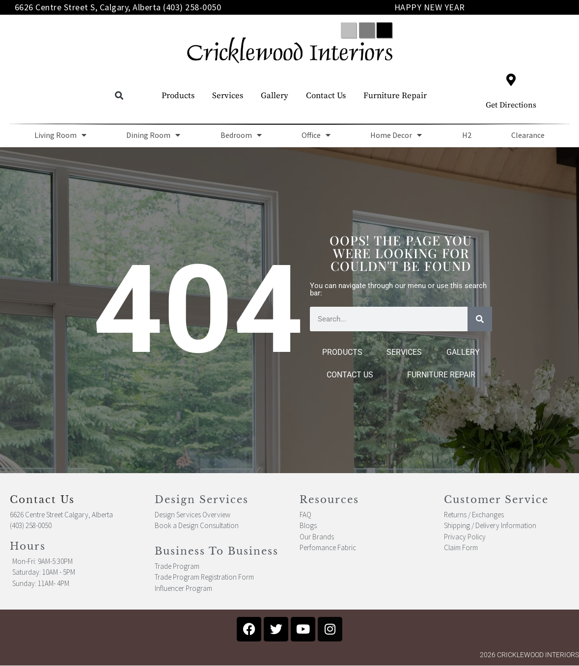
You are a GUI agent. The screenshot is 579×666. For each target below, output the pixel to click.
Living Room (60, 135)
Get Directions (511, 105)
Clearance (528, 135)
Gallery (274, 95)
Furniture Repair (395, 95)
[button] (119, 96)
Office (316, 135)
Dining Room (153, 135)
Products (178, 95)
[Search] (480, 319)
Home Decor (396, 135)
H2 (466, 135)
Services (227, 95)
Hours (28, 546)
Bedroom (241, 135)
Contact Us (326, 95)
